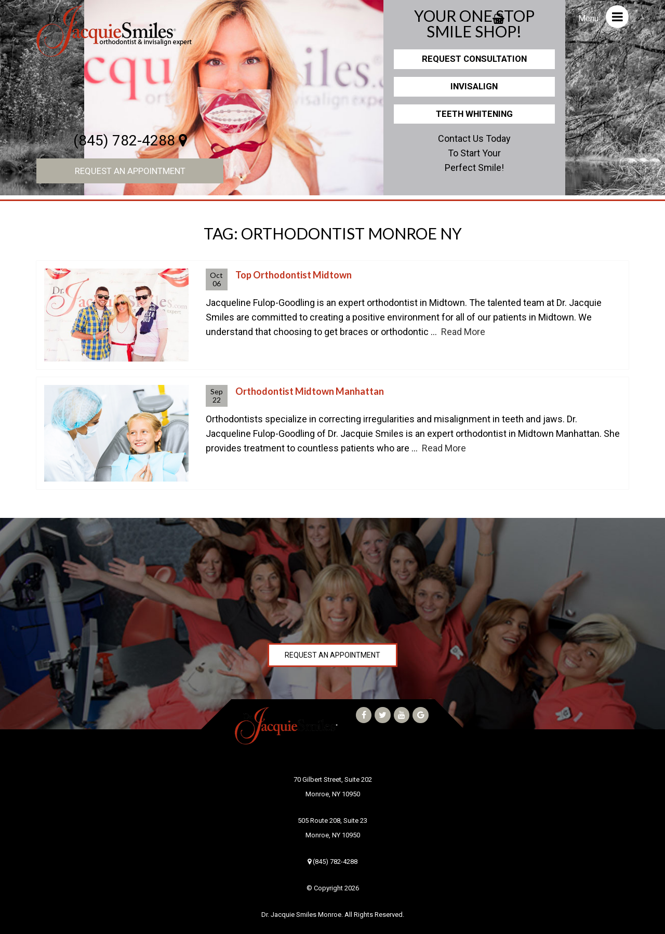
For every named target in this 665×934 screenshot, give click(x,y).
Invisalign (474, 86)
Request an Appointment (130, 171)
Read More (463, 331)
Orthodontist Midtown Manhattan (309, 391)
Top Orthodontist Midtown (293, 275)
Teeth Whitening (474, 114)
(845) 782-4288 (130, 140)
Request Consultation (474, 59)
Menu (603, 16)
